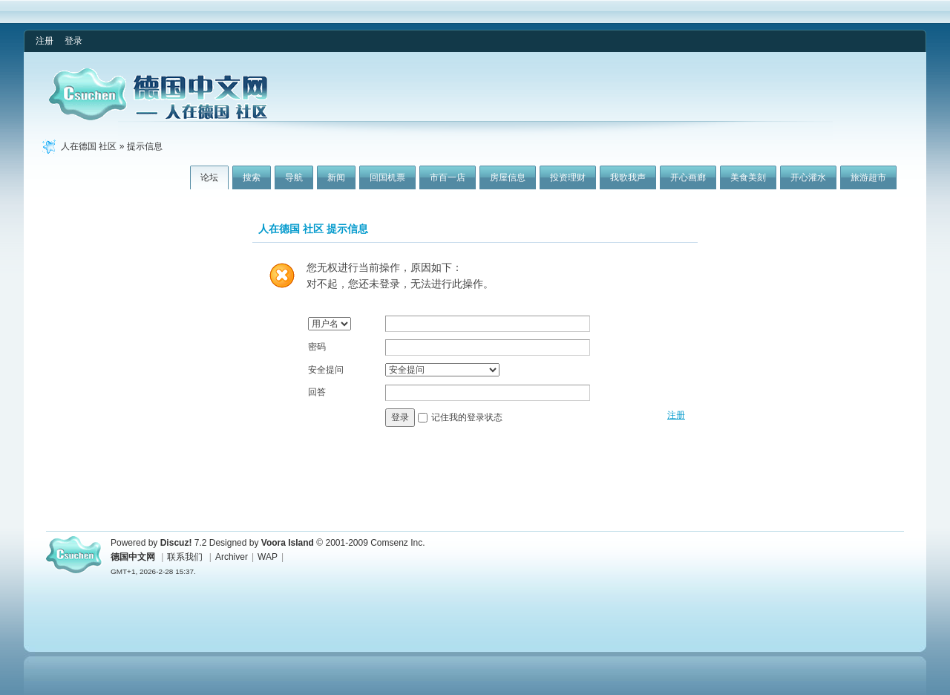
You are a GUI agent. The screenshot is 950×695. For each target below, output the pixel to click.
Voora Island (287, 543)
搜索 (252, 177)
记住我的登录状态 (466, 417)
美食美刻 (748, 177)
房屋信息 (507, 177)
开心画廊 (688, 177)
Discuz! (176, 543)
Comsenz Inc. (397, 543)
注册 (44, 41)
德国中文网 (133, 557)
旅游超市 (868, 177)
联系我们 (185, 557)
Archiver (231, 557)
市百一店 (447, 177)
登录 (73, 41)
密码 (317, 347)
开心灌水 (808, 177)
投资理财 (568, 177)
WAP (268, 557)
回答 (317, 392)
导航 (294, 177)
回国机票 (387, 177)
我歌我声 (628, 177)
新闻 (336, 177)
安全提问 (326, 370)
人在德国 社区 (89, 146)
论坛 (209, 177)
